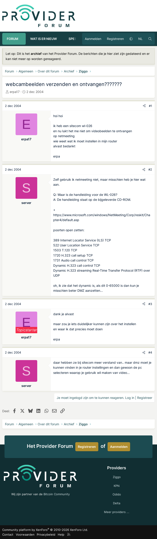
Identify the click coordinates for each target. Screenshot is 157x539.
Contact (7, 534)
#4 (150, 352)
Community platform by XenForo (45, 530)
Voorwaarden (25, 534)
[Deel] (144, 106)
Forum (12, 39)
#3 (150, 304)
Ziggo (117, 477)
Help (61, 534)
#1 (150, 106)
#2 (150, 169)
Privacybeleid (46, 534)
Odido (117, 494)
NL (140, 39)
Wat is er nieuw (43, 39)
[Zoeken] (150, 39)
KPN (117, 486)
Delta (116, 503)
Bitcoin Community (57, 494)
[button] (22, 39)
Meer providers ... (116, 512)
